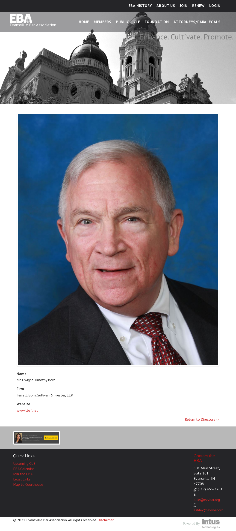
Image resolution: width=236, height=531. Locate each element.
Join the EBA (22, 473)
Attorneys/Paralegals (197, 21)
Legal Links (21, 479)
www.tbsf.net (27, 410)
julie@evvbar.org (207, 499)
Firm (20, 388)
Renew (198, 5)
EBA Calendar (23, 468)
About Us (165, 5)
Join (184, 5)
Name (22, 373)
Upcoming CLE (24, 463)
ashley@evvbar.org (208, 510)
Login (215, 5)
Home (84, 21)
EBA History (140, 5)
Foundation (157, 21)
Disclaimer (105, 520)
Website (23, 404)
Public (122, 21)
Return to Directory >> (202, 419)
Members (102, 21)
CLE (137, 21)
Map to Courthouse (28, 484)
